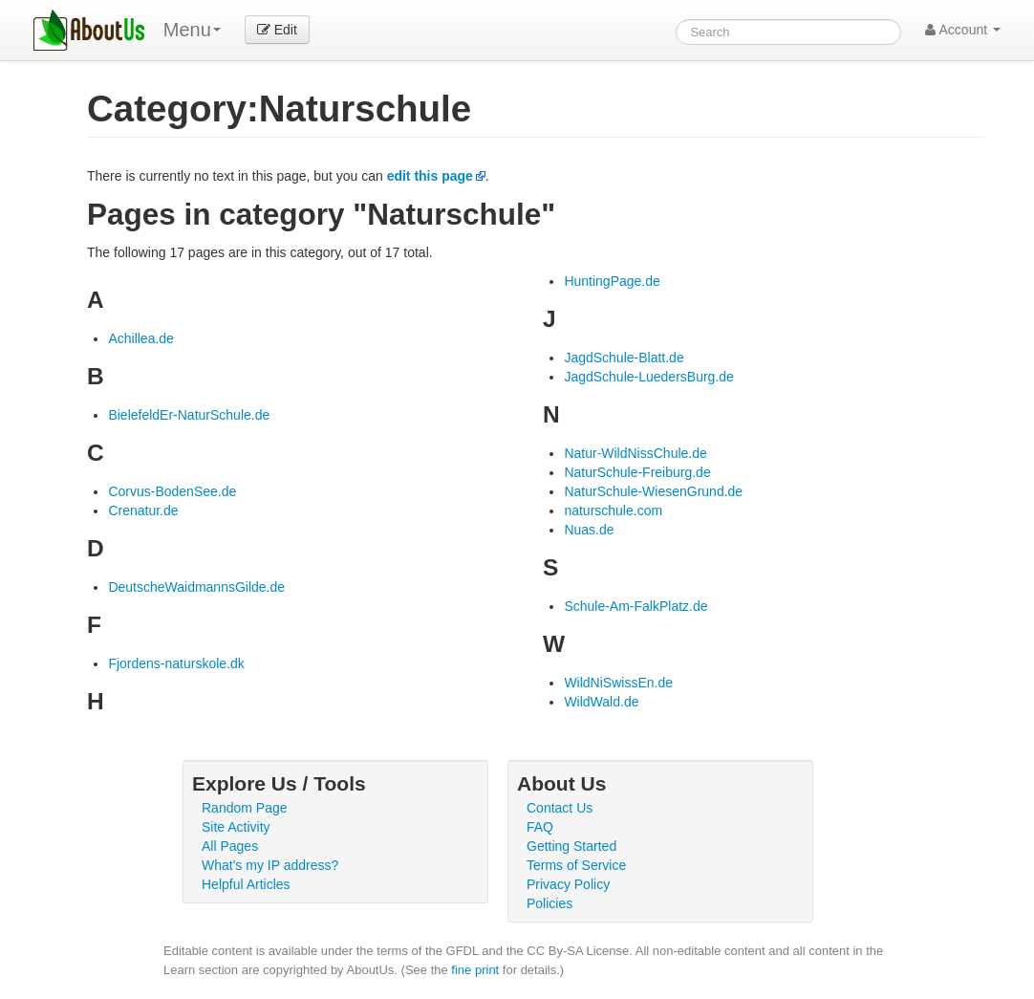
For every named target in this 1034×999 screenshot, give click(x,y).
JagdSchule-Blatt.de (623, 357)
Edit (277, 29)
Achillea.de (141, 338)
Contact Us (559, 807)
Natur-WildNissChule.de (635, 453)
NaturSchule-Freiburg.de (637, 472)
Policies (549, 903)
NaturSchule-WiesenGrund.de (653, 491)
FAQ (540, 827)
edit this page (430, 176)
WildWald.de (601, 701)
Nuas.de (589, 529)
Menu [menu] (192, 29)
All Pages (230, 846)
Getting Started (571, 846)
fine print (475, 970)
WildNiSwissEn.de (618, 682)
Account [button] (963, 29)
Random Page (245, 807)
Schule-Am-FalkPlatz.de (635, 606)
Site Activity (236, 827)
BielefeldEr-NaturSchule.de (188, 415)
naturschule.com (613, 510)
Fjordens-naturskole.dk (176, 663)
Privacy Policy (568, 884)
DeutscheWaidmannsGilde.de (196, 587)
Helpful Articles (246, 884)
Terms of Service (576, 865)
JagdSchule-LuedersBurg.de (648, 376)
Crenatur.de (143, 510)
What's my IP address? (270, 865)
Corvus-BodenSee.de (172, 491)
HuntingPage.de (611, 281)
